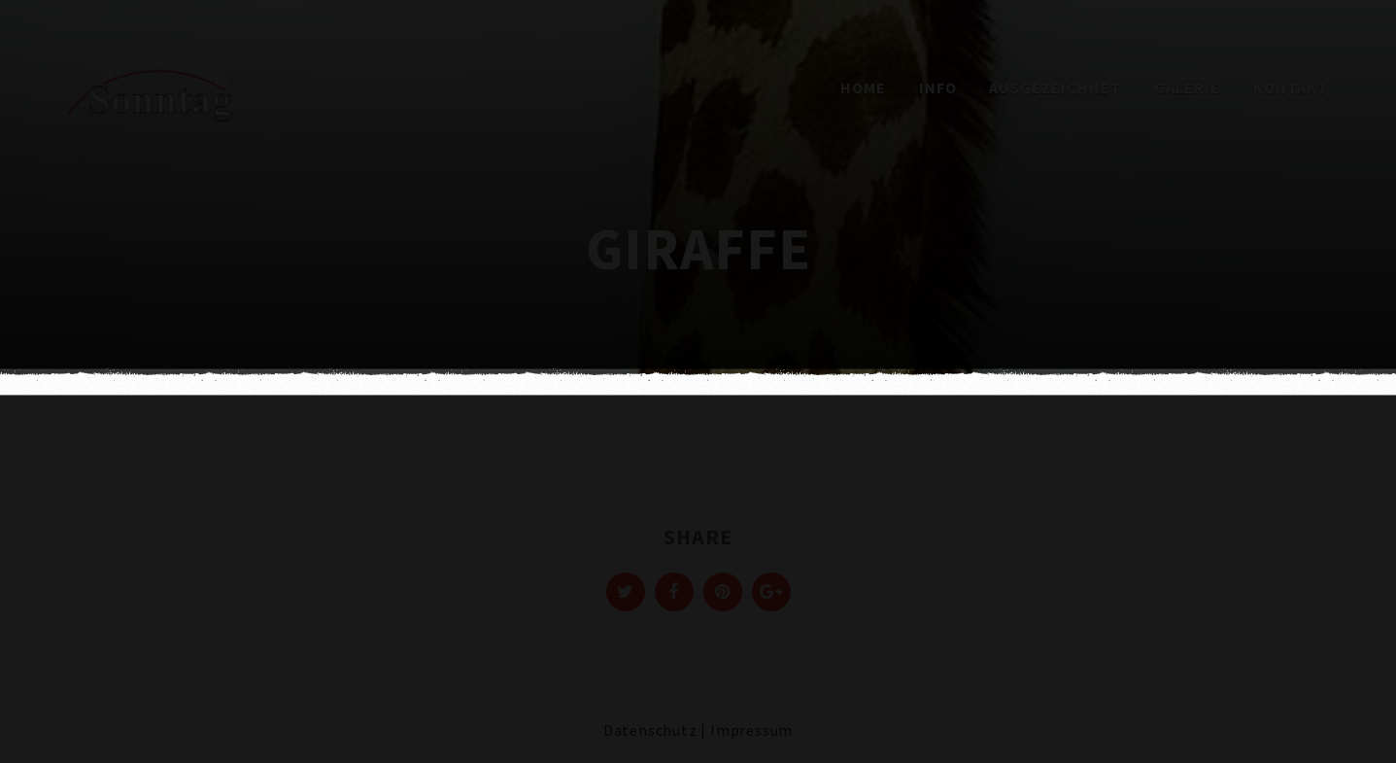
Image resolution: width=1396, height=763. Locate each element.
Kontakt (1290, 87)
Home (863, 87)
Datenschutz (650, 730)
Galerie (1187, 87)
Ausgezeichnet (1055, 87)
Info (938, 87)
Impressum (751, 730)
